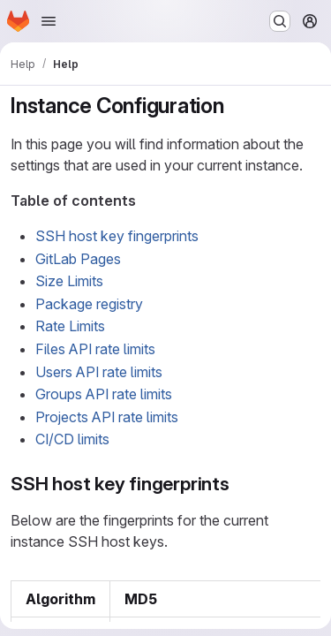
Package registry (89, 304)
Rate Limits (70, 326)
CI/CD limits (72, 439)
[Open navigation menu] (48, 21)
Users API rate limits (98, 372)
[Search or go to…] (279, 21)
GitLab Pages (78, 259)
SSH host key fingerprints (117, 236)
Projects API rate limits (106, 417)
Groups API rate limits (103, 394)
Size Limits (69, 281)
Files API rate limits (95, 349)
